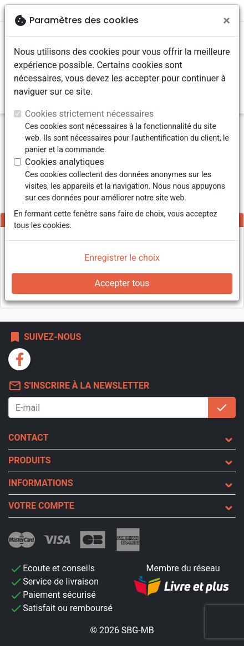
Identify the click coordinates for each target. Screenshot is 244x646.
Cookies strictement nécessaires (89, 113)
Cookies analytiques (64, 162)
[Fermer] (226, 20)
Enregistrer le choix (122, 257)
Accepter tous (121, 283)
